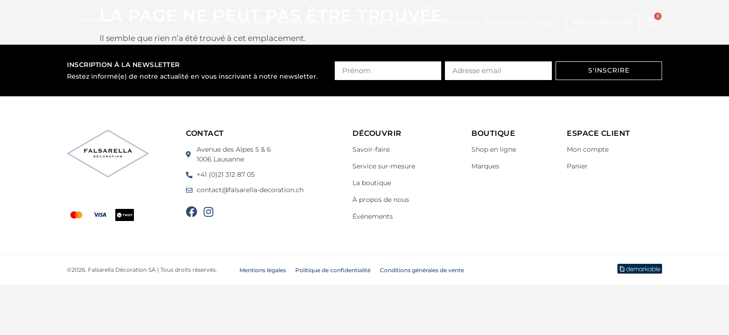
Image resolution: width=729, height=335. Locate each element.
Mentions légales (262, 270)
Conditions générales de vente (422, 270)
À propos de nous (380, 199)
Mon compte (588, 149)
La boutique (412, 22)
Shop (546, 22)
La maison (459, 22)
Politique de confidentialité (333, 270)
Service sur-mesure (311, 22)
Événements (507, 22)
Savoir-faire (250, 22)
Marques (368, 22)
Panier (577, 166)
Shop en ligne (493, 149)
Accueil (210, 22)
